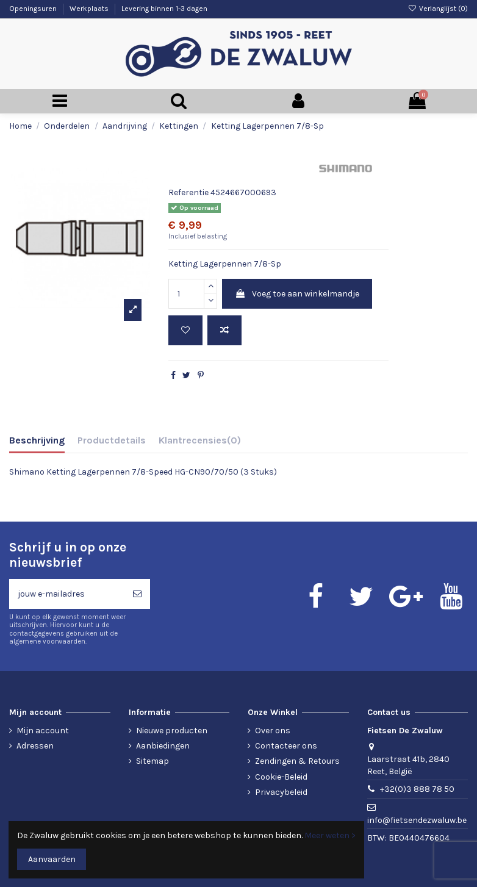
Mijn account (42, 730)
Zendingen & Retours (297, 761)
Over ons (272, 730)
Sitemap (152, 761)
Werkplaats (90, 8)
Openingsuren (34, 8)
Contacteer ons (286, 746)
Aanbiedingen (163, 746)
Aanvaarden (52, 859)
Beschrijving (37, 440)
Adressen (35, 746)
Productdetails (111, 440)
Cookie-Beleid (281, 777)
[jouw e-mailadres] (66, 594)
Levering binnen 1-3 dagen (164, 8)
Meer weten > (330, 835)
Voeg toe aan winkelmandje (297, 294)
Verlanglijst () (438, 8)
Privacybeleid (281, 792)
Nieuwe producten (171, 730)
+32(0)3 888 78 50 (417, 789)
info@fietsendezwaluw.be (417, 820)
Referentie (188, 192)
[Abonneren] (137, 594)
